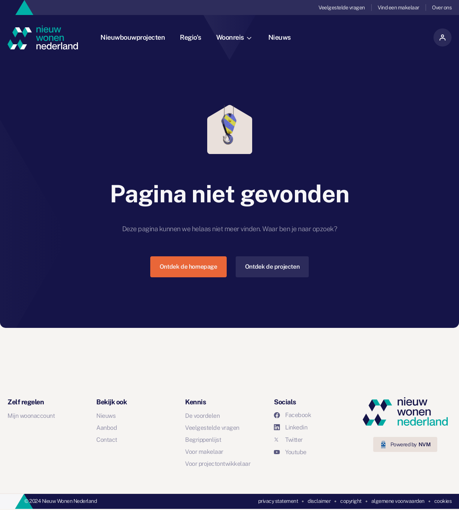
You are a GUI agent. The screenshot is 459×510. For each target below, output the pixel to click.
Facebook (292, 415)
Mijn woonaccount (31, 415)
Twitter (288, 439)
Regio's (190, 37)
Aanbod (106, 427)
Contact (106, 439)
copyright (351, 501)
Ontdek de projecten (272, 266)
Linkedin (290, 427)
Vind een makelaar (398, 7)
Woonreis (233, 37)
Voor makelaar (204, 451)
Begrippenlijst (203, 439)
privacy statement (278, 501)
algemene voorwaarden (398, 501)
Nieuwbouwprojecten (132, 37)
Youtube (290, 452)
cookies (443, 501)
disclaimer (319, 501)
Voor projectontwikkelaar (217, 463)
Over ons (442, 7)
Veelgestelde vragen (341, 7)
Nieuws (279, 37)
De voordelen (202, 415)
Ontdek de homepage (188, 266)
